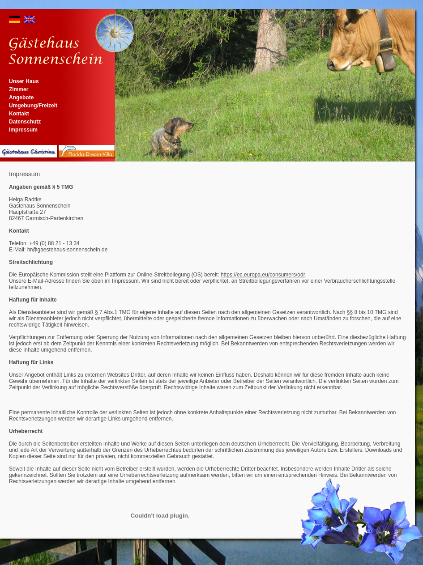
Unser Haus (24, 81)
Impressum (23, 130)
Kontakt (19, 113)
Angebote (21, 97)
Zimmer (18, 89)
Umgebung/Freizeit (33, 105)
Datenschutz (25, 122)
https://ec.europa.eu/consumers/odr (263, 275)
